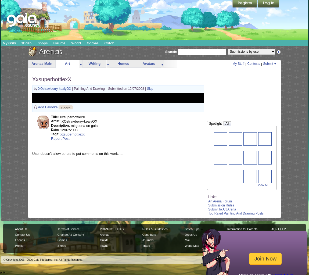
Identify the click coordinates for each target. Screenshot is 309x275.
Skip (150, 89)
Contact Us (22, 234)
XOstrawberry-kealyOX (55, 89)
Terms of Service (69, 229)
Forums (59, 43)
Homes (123, 64)
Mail (187, 240)
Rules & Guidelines (155, 229)
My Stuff (238, 64)
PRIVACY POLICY (112, 229)
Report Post (60, 139)
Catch (109, 43)
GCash (26, 43)
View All (263, 185)
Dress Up (191, 234)
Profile (19, 245)
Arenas (104, 234)
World (76, 43)
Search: (171, 52)
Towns (104, 245)
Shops (43, 43)
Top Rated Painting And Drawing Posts (236, 213)
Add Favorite (48, 107)
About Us (21, 229)
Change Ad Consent (71, 234)
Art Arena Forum (220, 201)
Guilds (104, 240)
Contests (253, 64)
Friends (20, 240)
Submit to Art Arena (222, 209)
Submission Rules (221, 205)
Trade (146, 245)
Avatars (148, 64)
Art (67, 64)
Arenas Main (41, 64)
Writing (95, 64)
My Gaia (9, 43)
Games (93, 43)
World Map (192, 245)
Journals (148, 240)
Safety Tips (192, 229)
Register (245, 4)
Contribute (149, 234)
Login (268, 4)
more (80, 64)
